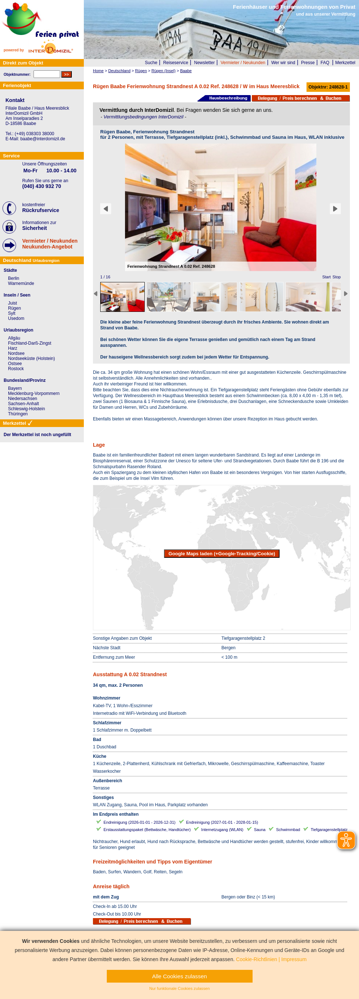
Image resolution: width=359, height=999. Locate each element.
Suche (151, 62)
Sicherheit (34, 228)
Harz (12, 348)
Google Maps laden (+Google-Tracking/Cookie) (221, 553)
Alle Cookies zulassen (179, 976)
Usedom (16, 318)
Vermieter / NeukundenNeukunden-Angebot (50, 244)
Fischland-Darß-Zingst (29, 343)
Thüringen (18, 413)
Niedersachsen (22, 398)
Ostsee (15, 363)
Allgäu (14, 338)
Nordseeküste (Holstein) (31, 358)
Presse (308, 62)
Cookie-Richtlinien (256, 959)
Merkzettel (345, 62)
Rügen (14, 308)
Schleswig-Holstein (26, 408)
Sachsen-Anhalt (23, 403)
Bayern (15, 388)
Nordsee (16, 353)
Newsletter (204, 62)
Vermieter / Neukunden (243, 62)
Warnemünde (21, 283)
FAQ (325, 62)
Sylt (11, 313)
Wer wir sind (283, 62)
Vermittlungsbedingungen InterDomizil (144, 117)
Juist (12, 303)
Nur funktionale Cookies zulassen (179, 988)
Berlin (13, 278)
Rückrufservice (40, 210)
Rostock (16, 368)
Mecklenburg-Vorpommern (33, 393)
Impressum (294, 959)
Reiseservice (175, 62)
